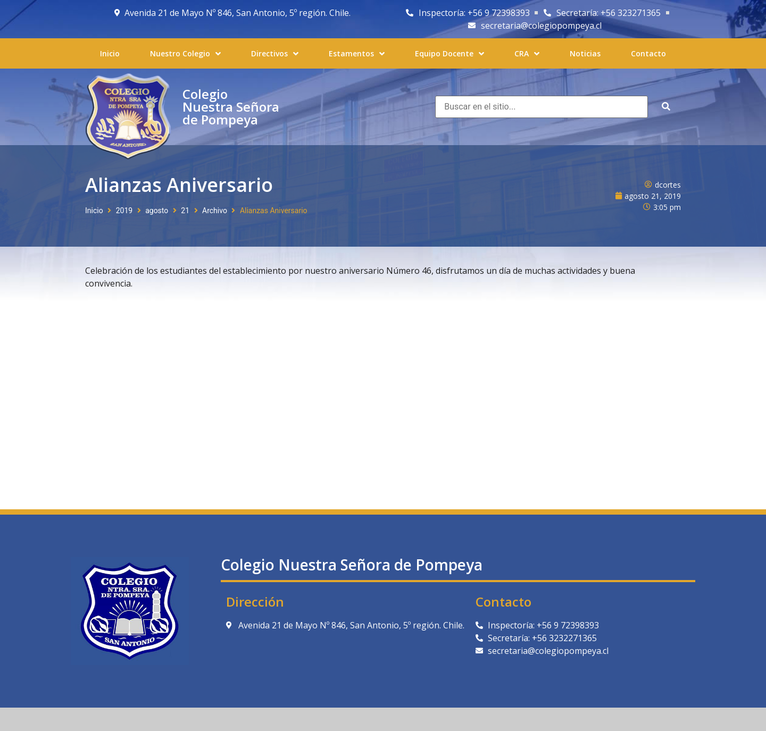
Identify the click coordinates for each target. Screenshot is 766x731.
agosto (156, 210)
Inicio (94, 210)
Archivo (214, 210)
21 (185, 210)
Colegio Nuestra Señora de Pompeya (230, 106)
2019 (124, 210)
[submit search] (666, 106)
